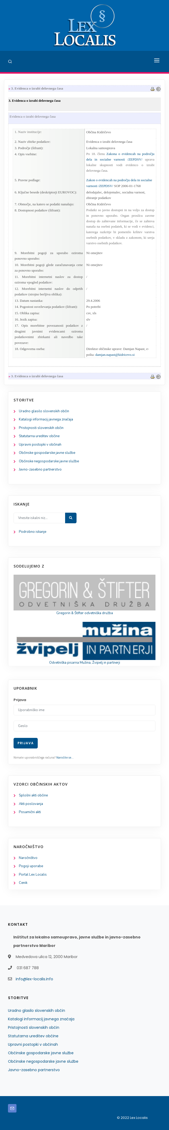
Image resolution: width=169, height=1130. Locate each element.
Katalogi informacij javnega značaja (46, 419)
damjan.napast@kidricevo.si (115, 355)
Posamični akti (30, 812)
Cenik (23, 882)
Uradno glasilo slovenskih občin (44, 411)
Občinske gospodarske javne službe (47, 452)
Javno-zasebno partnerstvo (40, 469)
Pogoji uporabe (31, 866)
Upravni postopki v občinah (40, 444)
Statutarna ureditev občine (39, 436)
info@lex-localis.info (34, 979)
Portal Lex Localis (33, 874)
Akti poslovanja (31, 803)
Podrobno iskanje (32, 531)
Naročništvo (28, 858)
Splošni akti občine (33, 795)
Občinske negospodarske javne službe (49, 461)
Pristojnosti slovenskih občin (41, 428)
